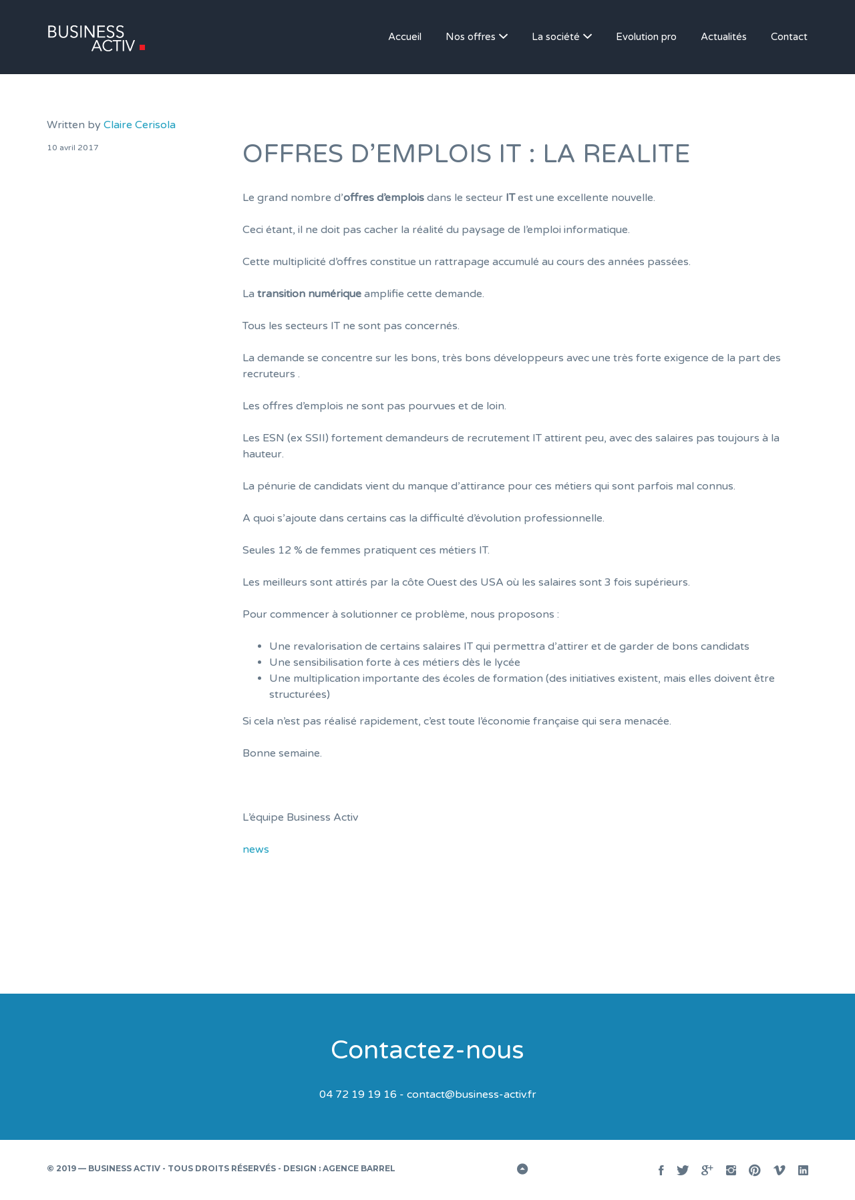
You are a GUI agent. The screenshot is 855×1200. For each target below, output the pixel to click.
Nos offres (471, 37)
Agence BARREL (359, 1168)
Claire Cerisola (140, 125)
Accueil (404, 37)
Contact (789, 37)
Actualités (724, 37)
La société (556, 37)
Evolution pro (646, 37)
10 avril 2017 (73, 147)
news (255, 849)
